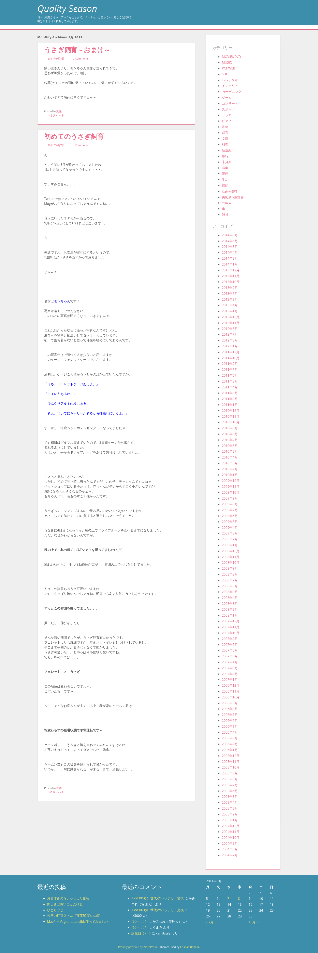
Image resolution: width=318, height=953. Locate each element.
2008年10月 (231, 562)
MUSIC (227, 62)
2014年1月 (230, 264)
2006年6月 (230, 720)
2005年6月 (230, 791)
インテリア (230, 85)
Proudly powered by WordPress (137, 947)
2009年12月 (231, 480)
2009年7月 (230, 510)
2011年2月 (230, 399)
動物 (59, 111)
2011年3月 (230, 393)
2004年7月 (230, 855)
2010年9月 (230, 428)
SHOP (226, 74)
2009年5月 (230, 521)
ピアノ (227, 121)
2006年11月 (231, 691)
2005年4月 (230, 802)
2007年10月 (231, 633)
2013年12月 (231, 270)
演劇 (225, 168)
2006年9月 (230, 703)
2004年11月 (231, 831)
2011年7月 (230, 369)
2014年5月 (230, 246)
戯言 (225, 132)
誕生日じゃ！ (141, 933)
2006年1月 (230, 750)
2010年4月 (230, 457)
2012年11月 (231, 323)
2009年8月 (230, 504)
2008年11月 (231, 557)
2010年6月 (230, 445)
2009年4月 (230, 527)
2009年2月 (230, 539)
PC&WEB (228, 68)
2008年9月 (230, 568)
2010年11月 (231, 416)
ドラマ (227, 115)
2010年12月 (231, 410)
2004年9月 (230, 843)
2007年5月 (230, 656)
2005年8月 (230, 779)
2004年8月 (230, 849)
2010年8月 (230, 434)
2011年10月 (231, 358)
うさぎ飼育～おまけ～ (77, 49)
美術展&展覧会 (233, 197)
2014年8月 (230, 235)
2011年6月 (230, 375)
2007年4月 (230, 662)
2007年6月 (230, 650)
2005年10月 (231, 767)
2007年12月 (231, 621)
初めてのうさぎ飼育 (74, 136)
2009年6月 (230, 516)
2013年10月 (231, 282)
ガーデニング (231, 91)
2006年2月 (230, 744)
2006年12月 (231, 685)
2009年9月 (230, 498)
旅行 (225, 156)
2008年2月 (230, 609)
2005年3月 (230, 808)
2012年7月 (230, 334)
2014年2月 (230, 258)
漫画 (225, 173)
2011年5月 (230, 381)
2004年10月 (231, 837)
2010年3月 (230, 463)
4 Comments (80, 145)
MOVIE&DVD (231, 56)
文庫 (225, 138)
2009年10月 (231, 492)
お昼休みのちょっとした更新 (68, 898)
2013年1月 (230, 311)
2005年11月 (231, 761)
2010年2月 (230, 469)
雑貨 (225, 214)
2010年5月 (230, 451)
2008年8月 (230, 574)
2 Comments (80, 58)
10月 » (253, 922)
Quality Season (67, 8)
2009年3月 (230, 533)
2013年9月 (230, 287)
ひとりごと (55, 910)
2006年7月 (230, 714)
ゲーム (227, 97)
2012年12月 (231, 317)
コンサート (230, 103)
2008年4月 (230, 597)
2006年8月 (230, 709)
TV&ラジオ (230, 80)
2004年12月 (231, 826)
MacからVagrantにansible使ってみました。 (79, 921)
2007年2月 (230, 674)
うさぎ (51, 115)
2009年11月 (231, 486)
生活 (225, 179)
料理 (225, 144)
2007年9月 (230, 638)
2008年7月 (230, 580)
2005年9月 (230, 773)
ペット (60, 115)
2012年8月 (230, 328)
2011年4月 (230, 387)
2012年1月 (230, 346)
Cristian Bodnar (189, 947)
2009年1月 (230, 545)
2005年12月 (231, 756)
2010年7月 (230, 440)
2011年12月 (231, 352)
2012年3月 (230, 340)
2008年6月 (230, 586)
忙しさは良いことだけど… (66, 904)
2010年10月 (231, 422)
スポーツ (228, 109)
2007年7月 (230, 644)
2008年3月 (230, 603)
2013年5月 (230, 299)
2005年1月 (230, 820)
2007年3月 (230, 668)
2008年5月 (230, 592)
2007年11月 (231, 627)
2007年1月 (230, 679)
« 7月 (210, 922)
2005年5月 (230, 796)
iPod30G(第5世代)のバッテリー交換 (157, 898)
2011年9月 (230, 363)
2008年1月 (230, 615)
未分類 (227, 162)
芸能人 (227, 203)
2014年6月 (230, 241)
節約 (225, 185)
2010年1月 (230, 475)
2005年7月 (230, 785)
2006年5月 (230, 726)
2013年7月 (230, 293)
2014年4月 (230, 252)
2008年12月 (231, 551)
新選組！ (228, 150)
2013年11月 (231, 276)
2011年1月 (230, 404)
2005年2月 (230, 814)
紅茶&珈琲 (229, 191)
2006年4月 (230, 732)
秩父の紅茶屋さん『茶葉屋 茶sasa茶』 (75, 915)
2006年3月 (230, 738)
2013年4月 (230, 305)
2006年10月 (231, 697)
